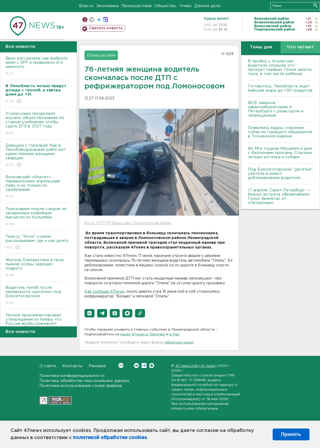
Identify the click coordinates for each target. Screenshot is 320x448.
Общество (165, 6)
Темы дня (261, 47)
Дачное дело (207, 6)
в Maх (174, 334)
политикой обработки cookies (110, 438)
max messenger (105, 19)
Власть (86, 6)
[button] (89, 313)
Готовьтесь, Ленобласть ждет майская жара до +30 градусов (280, 88)
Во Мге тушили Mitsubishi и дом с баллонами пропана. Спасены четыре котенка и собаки (280, 153)
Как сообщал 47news (104, 291)
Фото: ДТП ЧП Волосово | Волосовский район (127, 223)
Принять (291, 434)
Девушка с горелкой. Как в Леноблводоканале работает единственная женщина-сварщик (37, 155)
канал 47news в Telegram (142, 334)
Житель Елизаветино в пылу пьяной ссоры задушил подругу (37, 267)
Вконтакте (120, 365)
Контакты (72, 366)
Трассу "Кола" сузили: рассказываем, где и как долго (37, 242)
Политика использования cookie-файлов (80, 385)
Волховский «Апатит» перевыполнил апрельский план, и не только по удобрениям (37, 187)
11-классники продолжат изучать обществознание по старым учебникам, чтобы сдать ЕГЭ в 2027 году (37, 123)
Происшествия (136, 6)
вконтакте (91, 19)
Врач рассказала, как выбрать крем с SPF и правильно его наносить (37, 66)
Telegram (144, 365)
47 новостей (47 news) (196, 366)
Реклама (97, 366)
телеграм (98, 19)
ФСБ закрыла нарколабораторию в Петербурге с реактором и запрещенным (275, 109)
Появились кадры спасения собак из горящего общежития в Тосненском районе (280, 132)
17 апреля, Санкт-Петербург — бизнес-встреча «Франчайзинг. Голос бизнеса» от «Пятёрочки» (279, 196)
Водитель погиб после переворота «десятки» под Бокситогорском (37, 295)
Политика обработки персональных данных (84, 380)
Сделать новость (106, 28)
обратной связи (178, 342)
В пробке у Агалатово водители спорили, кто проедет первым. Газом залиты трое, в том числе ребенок (280, 67)
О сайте (47, 366)
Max (151, 365)
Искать (315, 5)
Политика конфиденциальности (71, 375)
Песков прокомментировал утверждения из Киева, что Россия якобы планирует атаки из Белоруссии (37, 325)
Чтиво (185, 6)
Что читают (300, 47)
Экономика (107, 6)
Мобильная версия (84, 19)
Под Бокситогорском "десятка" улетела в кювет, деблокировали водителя (280, 174)
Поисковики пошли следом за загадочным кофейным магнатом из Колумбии (37, 216)
